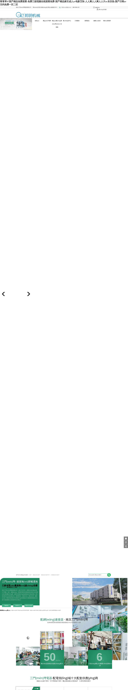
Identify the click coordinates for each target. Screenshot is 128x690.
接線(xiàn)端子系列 (43, 681)
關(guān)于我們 (47, 20)
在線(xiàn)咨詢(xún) (28, 606)
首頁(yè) (37, 20)
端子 (30, 575)
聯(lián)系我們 (107, 20)
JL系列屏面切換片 (85, 681)
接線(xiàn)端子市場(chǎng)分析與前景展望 (20, 610)
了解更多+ (6, 605)
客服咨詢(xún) (126, 542)
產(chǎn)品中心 (67, 20)
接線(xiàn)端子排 (45, 575)
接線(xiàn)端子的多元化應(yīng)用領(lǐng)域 (39, 610)
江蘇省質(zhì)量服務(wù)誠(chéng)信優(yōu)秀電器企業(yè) (19, 586)
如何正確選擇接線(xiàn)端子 (55, 610)
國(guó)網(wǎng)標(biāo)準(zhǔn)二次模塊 (57, 21)
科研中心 (17, 605)
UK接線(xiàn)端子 (55, 575)
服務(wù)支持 (97, 20)
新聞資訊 (87, 20)
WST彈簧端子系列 (56, 681)
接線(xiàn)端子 (36, 575)
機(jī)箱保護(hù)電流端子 (70, 681)
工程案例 (77, 20)
